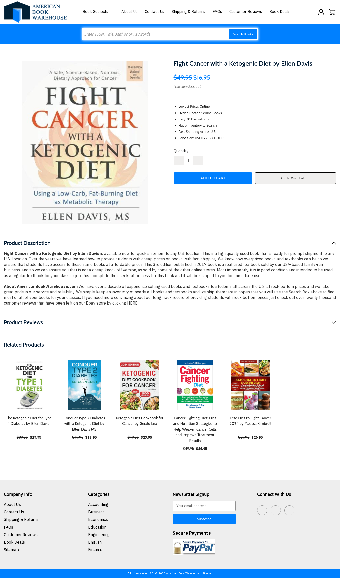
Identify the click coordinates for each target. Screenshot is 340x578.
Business (96, 511)
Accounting (98, 504)
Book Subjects (98, 11)
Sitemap (11, 549)
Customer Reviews (245, 11)
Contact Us (154, 11)
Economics (98, 519)
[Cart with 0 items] (332, 12)
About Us (129, 11)
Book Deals (279, 11)
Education (97, 527)
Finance (95, 549)
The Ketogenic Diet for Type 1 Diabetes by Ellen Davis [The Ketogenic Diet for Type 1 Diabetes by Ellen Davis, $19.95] (29, 421)
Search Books (243, 34)
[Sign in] (321, 12)
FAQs (217, 11)
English (95, 542)
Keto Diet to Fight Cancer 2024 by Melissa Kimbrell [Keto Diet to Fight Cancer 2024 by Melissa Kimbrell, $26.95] (250, 421)
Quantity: (181, 150)
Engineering (99, 534)
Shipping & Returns (188, 11)
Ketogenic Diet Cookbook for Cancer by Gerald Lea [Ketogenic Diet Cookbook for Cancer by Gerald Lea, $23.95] (139, 421)
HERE (132, 303)
